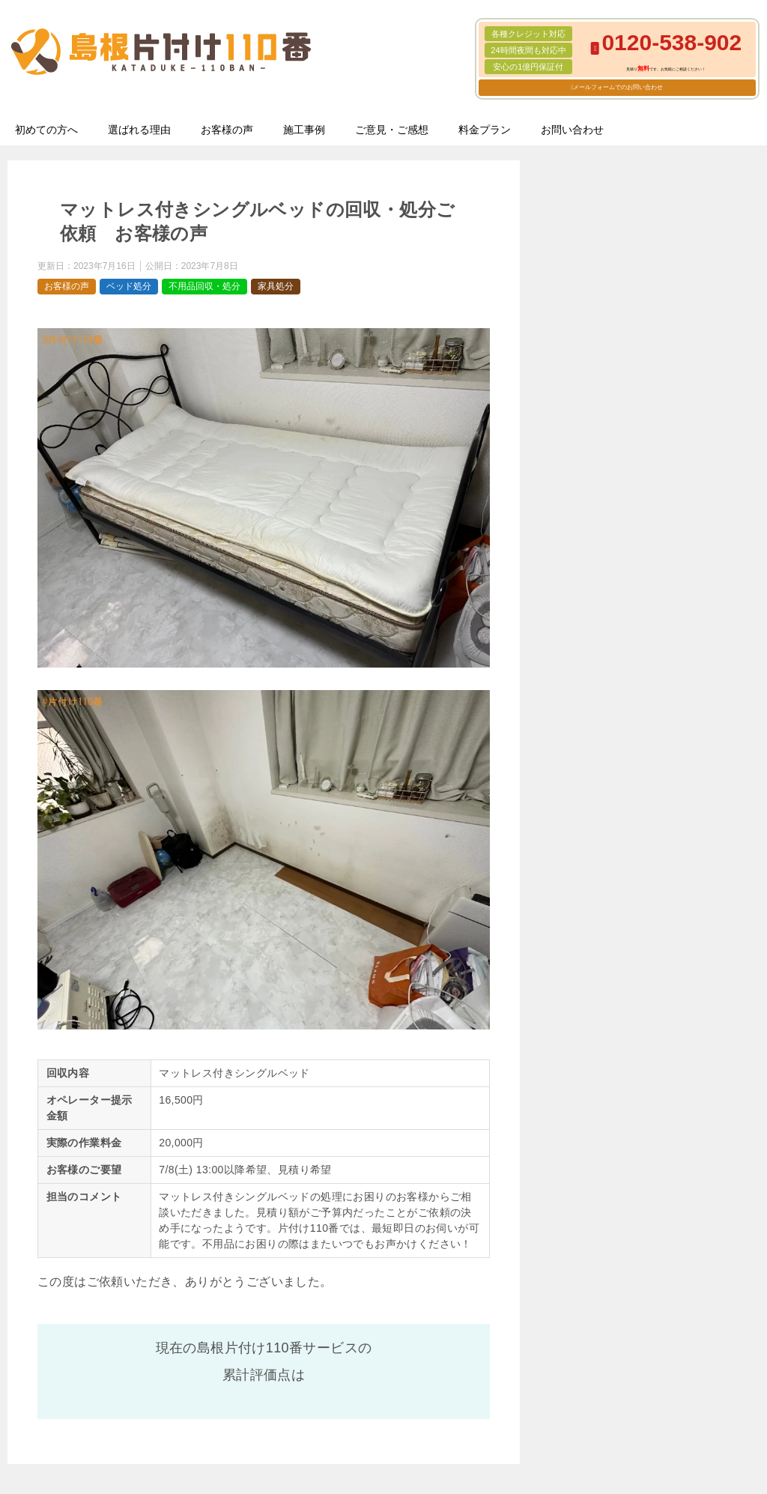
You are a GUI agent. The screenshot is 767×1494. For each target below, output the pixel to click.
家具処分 (276, 286)
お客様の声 (227, 130)
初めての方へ (46, 130)
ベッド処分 (128, 286)
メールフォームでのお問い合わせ (618, 87)
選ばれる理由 (139, 130)
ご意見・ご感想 (391, 130)
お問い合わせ (572, 130)
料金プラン (484, 130)
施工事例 (304, 130)
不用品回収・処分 (204, 286)
